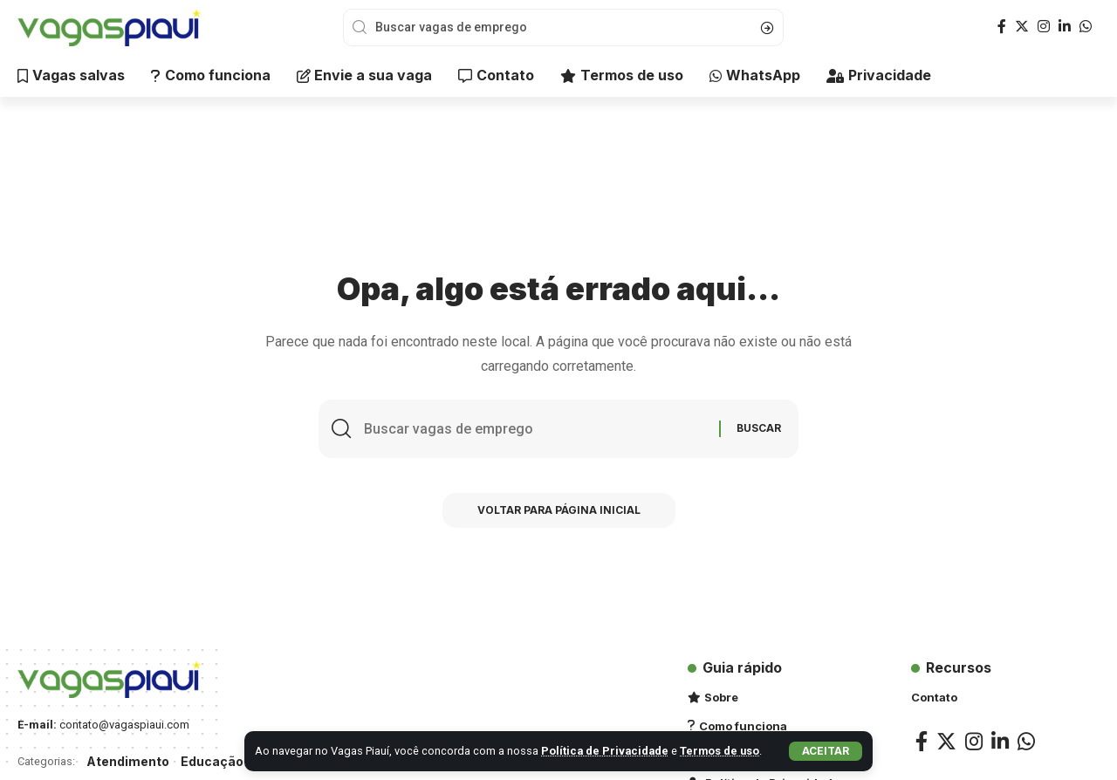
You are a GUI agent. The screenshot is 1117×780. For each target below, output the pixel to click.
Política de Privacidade (604, 750)
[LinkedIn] (1064, 26)
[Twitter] (1022, 26)
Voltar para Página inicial (559, 510)
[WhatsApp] (1085, 26)
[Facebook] (1002, 26)
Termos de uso (719, 750)
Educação (212, 761)
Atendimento (127, 761)
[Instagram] (1043, 26)
